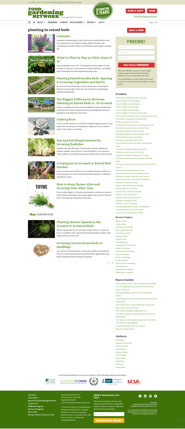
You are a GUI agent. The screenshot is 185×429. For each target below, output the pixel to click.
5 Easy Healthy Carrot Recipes (128, 101)
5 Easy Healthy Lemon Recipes (128, 104)
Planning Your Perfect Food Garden (130, 131)
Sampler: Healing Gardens (126, 201)
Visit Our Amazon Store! (145, 16)
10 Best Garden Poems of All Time (129, 153)
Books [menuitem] (90, 22)
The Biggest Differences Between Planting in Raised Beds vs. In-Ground (84, 101)
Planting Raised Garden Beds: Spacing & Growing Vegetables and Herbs (84, 80)
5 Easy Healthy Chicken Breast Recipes (131, 113)
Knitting (53, 2)
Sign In (152, 22)
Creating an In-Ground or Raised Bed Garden (84, 165)
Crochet (32, 2)
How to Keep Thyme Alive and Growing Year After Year (78, 186)
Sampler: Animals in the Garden (128, 198)
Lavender (64, 36)
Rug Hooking (69, 2)
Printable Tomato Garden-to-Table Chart (132, 128)
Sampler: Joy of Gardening (126, 204)
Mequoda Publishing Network (145, 405)
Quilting (60, 2)
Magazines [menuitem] (76, 22)
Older (109, 263)
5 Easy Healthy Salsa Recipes (127, 107)
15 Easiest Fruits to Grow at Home (129, 210)
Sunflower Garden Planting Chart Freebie (132, 177)
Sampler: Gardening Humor (127, 183)
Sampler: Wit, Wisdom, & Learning (129, 186)
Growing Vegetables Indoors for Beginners (133, 207)
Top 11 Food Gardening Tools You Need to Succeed (136, 116)
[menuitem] (34, 22)
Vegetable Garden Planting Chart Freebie (132, 156)
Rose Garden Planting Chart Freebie (130, 171)
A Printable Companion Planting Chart (131, 119)
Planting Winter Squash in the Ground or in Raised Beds (79, 224)
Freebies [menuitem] (52, 22)
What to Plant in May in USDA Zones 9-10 (85, 60)
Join (152, 11)
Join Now (32, 395)
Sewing (79, 2)
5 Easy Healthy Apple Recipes (128, 110)
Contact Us (33, 404)
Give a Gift (135, 11)
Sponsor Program (36, 409)
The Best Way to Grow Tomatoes (129, 137)
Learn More (33, 398)
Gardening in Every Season (126, 189)
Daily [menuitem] (40, 22)
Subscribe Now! (109, 421)
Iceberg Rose (66, 120)
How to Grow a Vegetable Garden (129, 213)
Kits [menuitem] (101, 22)
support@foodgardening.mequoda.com (75, 403)
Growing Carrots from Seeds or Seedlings (80, 245)
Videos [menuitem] (64, 22)
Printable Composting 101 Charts (129, 140)
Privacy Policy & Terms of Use (41, 415)
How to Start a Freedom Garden (128, 192)
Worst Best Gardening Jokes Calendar (131, 98)
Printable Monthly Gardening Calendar (131, 150)
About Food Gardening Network (42, 401)
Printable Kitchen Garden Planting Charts (132, 174)
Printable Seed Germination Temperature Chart (135, 125)
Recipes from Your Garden (126, 195)
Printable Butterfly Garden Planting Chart (132, 134)
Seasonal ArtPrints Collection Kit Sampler (132, 180)
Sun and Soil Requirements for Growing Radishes (79, 143)
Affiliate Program (35, 407)
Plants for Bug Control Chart (127, 122)
